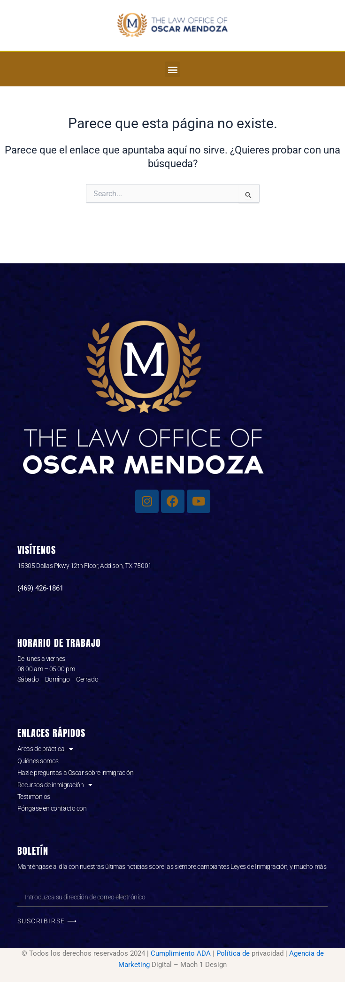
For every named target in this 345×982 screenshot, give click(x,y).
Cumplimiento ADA (181, 953)
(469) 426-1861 (40, 588)
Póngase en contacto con (52, 808)
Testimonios (33, 796)
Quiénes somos (38, 761)
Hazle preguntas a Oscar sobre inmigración (75, 772)
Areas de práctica (45, 749)
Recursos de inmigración (54, 785)
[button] (172, 69)
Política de (233, 953)
